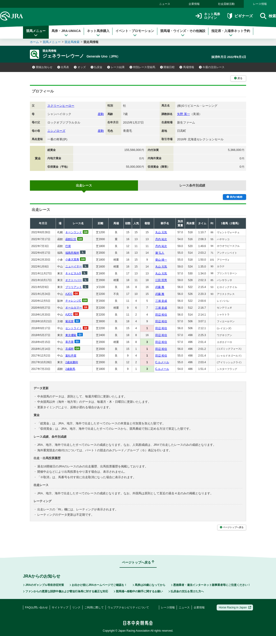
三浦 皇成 (161, 300)
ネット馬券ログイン (208, 16)
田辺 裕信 (161, 314)
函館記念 (70, 239)
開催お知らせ (42, 67)
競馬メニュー (36, 33)
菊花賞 (69, 321)
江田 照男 (161, 280)
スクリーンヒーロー (60, 105)
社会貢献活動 (226, 4)
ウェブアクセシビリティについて (128, 607)
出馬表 (63, 67)
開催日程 (167, 67)
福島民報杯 (72, 252)
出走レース (84, 185)
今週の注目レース (212, 67)
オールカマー (73, 307)
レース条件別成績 (192, 185)
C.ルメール (162, 362)
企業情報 (194, 4)
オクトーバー (73, 280)
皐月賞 (69, 341)
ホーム (34, 42)
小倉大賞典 (72, 259)
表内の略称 (234, 197)
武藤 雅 (159, 287)
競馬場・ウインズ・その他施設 (182, 33)
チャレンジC (73, 300)
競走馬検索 (72, 42)
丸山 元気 (161, 232)
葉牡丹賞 (70, 355)
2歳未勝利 (71, 362)
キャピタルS (73, 273)
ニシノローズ (56, 130)
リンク (76, 607)
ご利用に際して (94, 607)
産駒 (101, 114)
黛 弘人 (159, 252)
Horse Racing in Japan (235, 607)
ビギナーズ (240, 16)
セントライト (73, 328)
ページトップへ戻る (232, 527)
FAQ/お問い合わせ (36, 607)
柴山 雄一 (161, 259)
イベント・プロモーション (134, 33)
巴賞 (68, 246)
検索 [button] (268, 16)
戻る (238, 78)
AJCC (68, 294)
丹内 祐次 (161, 239)
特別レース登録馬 (142, 67)
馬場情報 (186, 67)
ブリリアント (73, 287)
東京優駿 (70, 335)
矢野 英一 (183, 114)
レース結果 (116, 67)
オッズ (80, 67)
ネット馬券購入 (98, 33)
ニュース (164, 4)
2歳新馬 (70, 369)
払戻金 (97, 67)
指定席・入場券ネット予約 (230, 33)
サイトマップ (60, 607)
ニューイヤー (73, 266)
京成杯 (69, 348)
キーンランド (73, 232)
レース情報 (260, 4)
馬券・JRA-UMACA (66, 33)
